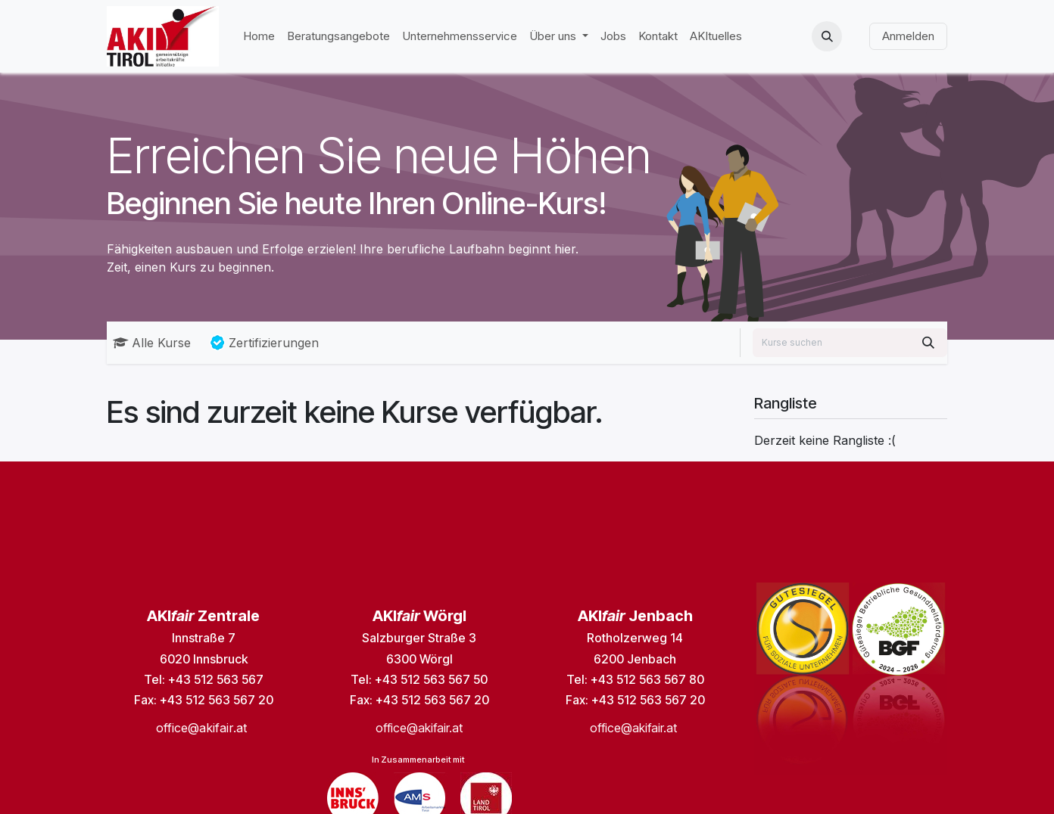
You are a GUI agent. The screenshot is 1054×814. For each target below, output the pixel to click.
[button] (827, 36)
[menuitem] (259, 36)
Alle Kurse (152, 342)
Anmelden (908, 36)
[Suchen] (928, 342)
